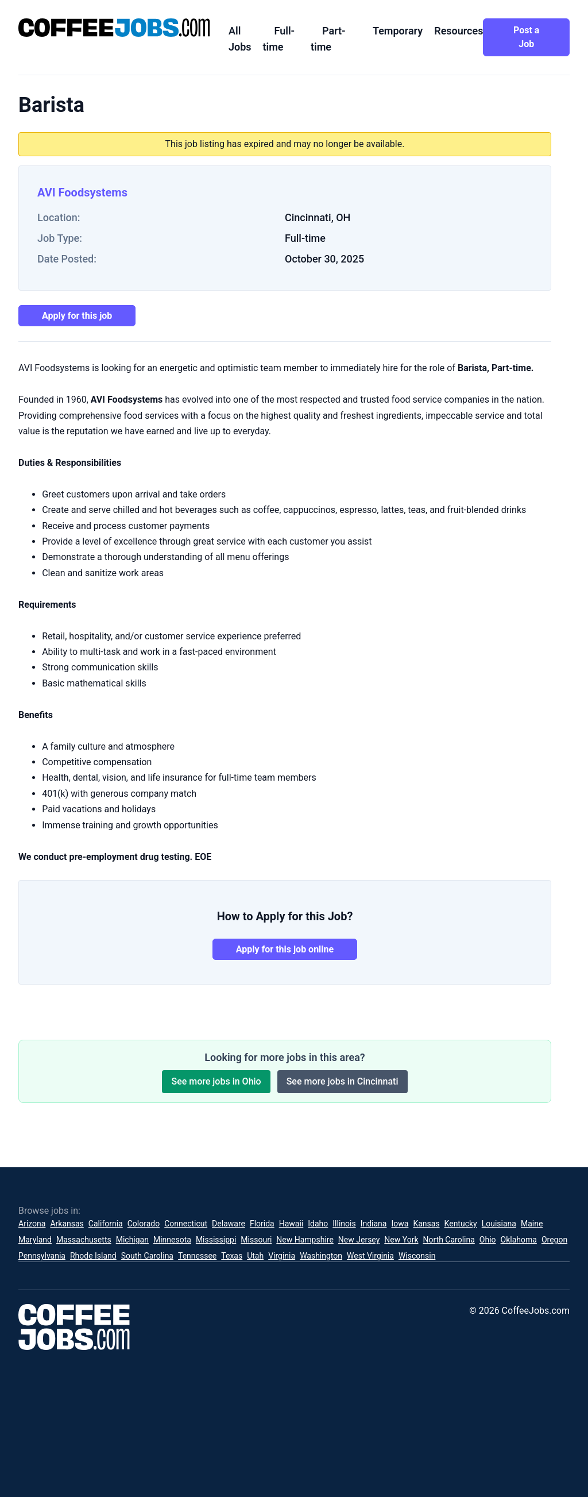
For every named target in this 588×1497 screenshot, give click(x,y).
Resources (458, 31)
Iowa (399, 1223)
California (105, 1223)
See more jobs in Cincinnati (343, 1081)
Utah (255, 1255)
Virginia (281, 1255)
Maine (532, 1223)
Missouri (256, 1239)
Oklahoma (519, 1239)
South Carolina (147, 1255)
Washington (321, 1255)
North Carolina (449, 1239)
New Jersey (359, 1239)
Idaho (318, 1223)
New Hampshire (305, 1239)
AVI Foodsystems (82, 192)
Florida (262, 1223)
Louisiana (499, 1223)
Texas (231, 1255)
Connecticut (185, 1223)
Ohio (487, 1239)
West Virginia (370, 1255)
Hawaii (291, 1223)
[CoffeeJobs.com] (114, 27)
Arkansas (66, 1223)
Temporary (398, 31)
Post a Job (526, 37)
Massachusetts (83, 1239)
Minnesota (172, 1239)
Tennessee (197, 1255)
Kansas (426, 1223)
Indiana (374, 1223)
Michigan (132, 1239)
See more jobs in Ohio (216, 1081)
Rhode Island (93, 1255)
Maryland (35, 1239)
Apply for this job (77, 315)
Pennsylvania (41, 1255)
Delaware (228, 1223)
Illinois (343, 1223)
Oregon (554, 1239)
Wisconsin (417, 1255)
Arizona (31, 1223)
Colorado (143, 1223)
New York (401, 1239)
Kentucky (460, 1223)
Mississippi (216, 1239)
